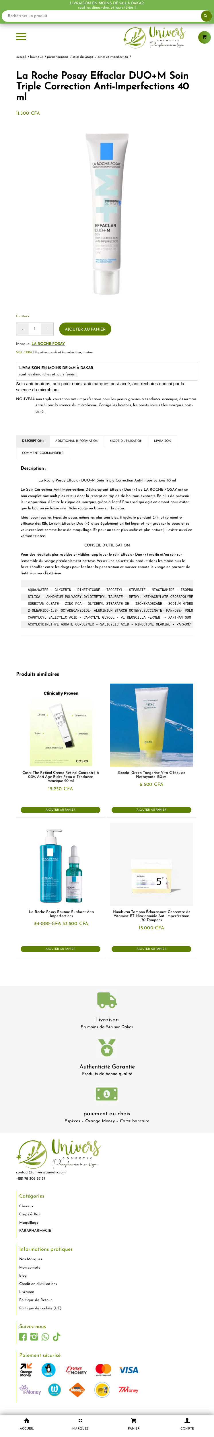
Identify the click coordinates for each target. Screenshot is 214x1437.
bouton (88, 352)
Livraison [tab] (162, 441)
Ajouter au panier (85, 329)
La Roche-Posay (48, 344)
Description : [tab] (33, 441)
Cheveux (26, 1206)
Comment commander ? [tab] (42, 453)
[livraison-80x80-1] (107, 1001)
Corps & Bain (30, 1214)
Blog (23, 1275)
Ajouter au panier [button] (60, 809)
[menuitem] (21, 37)
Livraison (107, 1020)
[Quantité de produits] (35, 329)
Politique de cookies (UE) (40, 1308)
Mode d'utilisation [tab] (126, 441)
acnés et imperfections (65, 352)
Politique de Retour (35, 1300)
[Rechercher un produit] (107, 16)
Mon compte (29, 1267)
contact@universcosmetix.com (41, 1172)
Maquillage (28, 1223)
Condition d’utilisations (38, 1284)
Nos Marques (30, 1259)
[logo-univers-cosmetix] (107, 37)
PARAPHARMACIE (35, 1231)
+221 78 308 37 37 (30, 1179)
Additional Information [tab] (76, 441)
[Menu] (21, 37)
